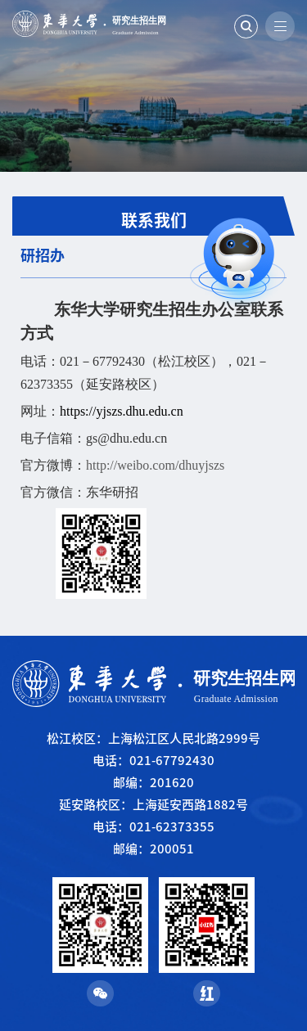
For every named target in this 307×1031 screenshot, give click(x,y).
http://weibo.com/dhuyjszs (155, 465)
